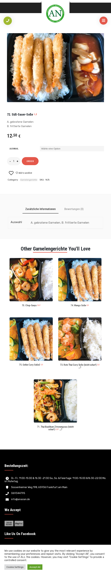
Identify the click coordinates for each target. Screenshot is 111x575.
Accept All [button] (34, 567)
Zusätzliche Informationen (40, 209)
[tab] (40, 209)
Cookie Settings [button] (15, 567)
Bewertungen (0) (74, 209)
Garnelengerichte (28, 180)
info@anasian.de (20, 499)
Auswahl (14, 149)
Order (30, 161)
